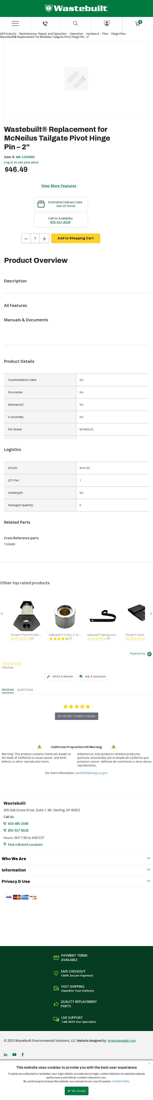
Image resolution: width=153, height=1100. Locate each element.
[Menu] (15, 23)
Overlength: (15, 493)
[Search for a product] (75, 23)
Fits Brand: (15, 429)
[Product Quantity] (35, 238)
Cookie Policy (120, 1081)
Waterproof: (16, 404)
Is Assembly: (16, 417)
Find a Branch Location (25, 844)
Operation (76, 33)
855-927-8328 (60, 222)
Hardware (92, 33)
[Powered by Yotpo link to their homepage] (141, 654)
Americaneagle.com (122, 1040)
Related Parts (17, 522)
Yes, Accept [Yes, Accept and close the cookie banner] (77, 1090)
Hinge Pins (118, 33)
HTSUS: (13, 468)
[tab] (60, 676)
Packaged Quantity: (20, 505)
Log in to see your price (21, 162)
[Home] (76, 8)
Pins (105, 33)
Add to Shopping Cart (76, 238)
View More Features (58, 185)
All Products (8, 33)
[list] (76, 487)
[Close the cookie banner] (149, 1063)
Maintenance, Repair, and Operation (43, 33)
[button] (2, 614)
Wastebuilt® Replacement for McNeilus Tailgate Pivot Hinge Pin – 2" (44, 36)
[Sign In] (106, 23)
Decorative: (15, 392)
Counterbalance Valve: (22, 380)
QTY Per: (13, 480)
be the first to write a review (76, 716)
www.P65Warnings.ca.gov (91, 773)
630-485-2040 (18, 823)
